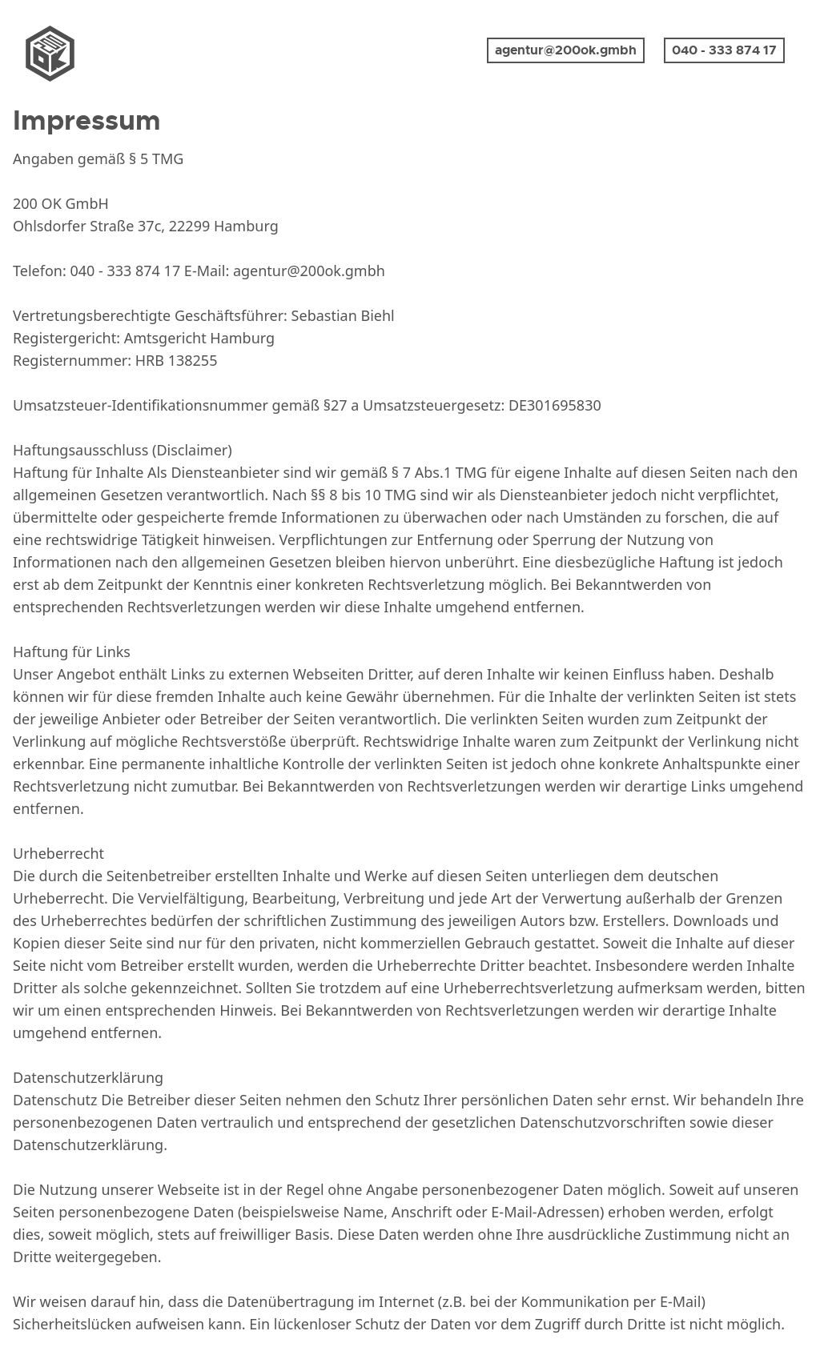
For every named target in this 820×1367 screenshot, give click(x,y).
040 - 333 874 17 (724, 50)
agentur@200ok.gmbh (566, 50)
